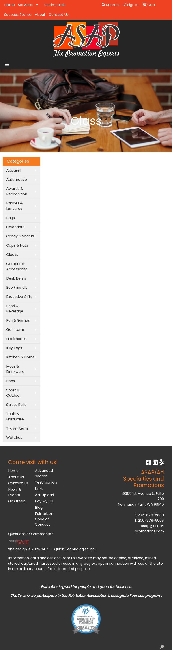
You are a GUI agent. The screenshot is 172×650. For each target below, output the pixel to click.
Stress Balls (16, 404)
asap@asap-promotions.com (149, 528)
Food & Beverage (14, 308)
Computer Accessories (17, 266)
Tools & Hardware (15, 416)
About (40, 14)
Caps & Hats (17, 245)
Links (39, 488)
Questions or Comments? (30, 533)
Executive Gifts (19, 296)
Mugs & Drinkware (15, 369)
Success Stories (18, 14)
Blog (39, 507)
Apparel (13, 170)
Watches (14, 437)
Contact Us (59, 14)
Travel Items (17, 428)
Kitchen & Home (20, 357)
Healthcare (16, 338)
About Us (16, 477)
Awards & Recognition (16, 191)
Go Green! (17, 501)
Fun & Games (18, 320)
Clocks (12, 254)
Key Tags (14, 348)
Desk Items (16, 278)
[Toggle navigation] (7, 64)
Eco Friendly (17, 287)
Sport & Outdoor (13, 392)
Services (25, 4)
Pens (10, 380)
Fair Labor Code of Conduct (43, 519)
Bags (10, 217)
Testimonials (54, 4)
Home (9, 4)
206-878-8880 (151, 515)
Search (110, 4)
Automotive (16, 179)
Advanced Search (44, 473)
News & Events (14, 492)
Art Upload (44, 494)
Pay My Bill (44, 501)
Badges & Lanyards (14, 206)
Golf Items (15, 329)
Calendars (15, 227)
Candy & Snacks (20, 236)
